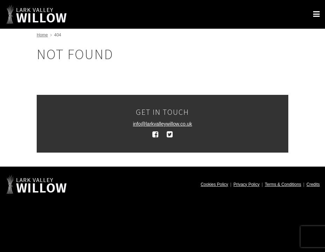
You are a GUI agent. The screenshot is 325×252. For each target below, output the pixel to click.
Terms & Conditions (283, 184)
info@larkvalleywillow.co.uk (162, 124)
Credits (313, 184)
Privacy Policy (246, 184)
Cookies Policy (214, 184)
